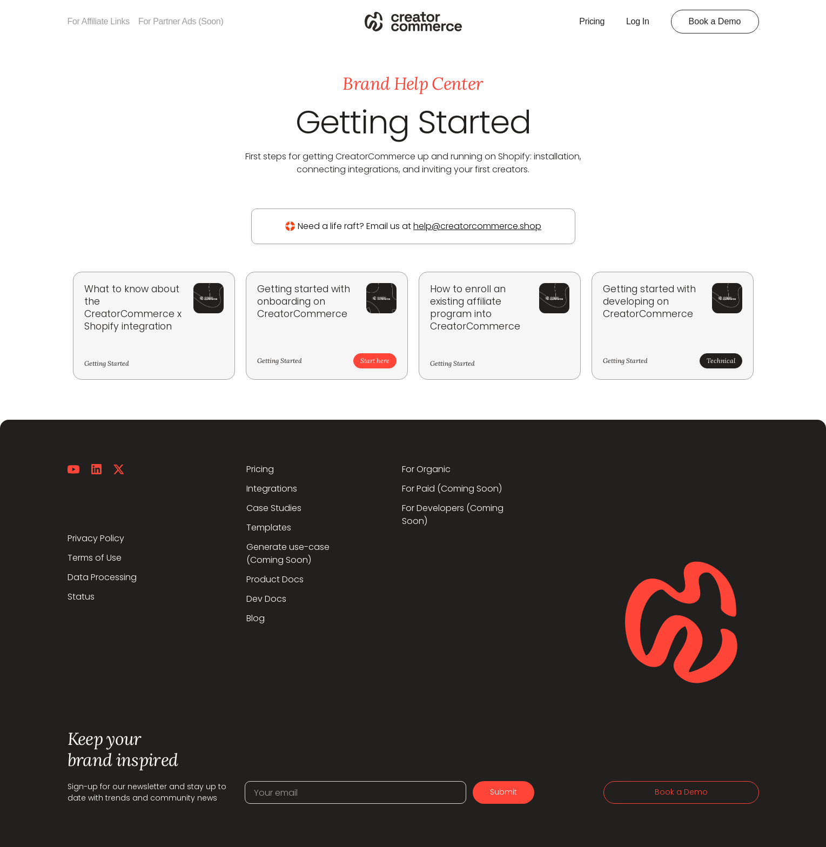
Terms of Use (95, 558)
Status (81, 596)
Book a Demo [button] (715, 21)
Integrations (271, 488)
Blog (255, 618)
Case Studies (273, 508)
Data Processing (102, 577)
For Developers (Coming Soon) (452, 514)
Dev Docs (266, 599)
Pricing (260, 469)
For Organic (426, 469)
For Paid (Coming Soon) (452, 488)
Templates (268, 527)
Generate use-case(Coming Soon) (288, 553)
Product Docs (275, 579)
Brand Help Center (413, 83)
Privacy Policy (96, 538)
